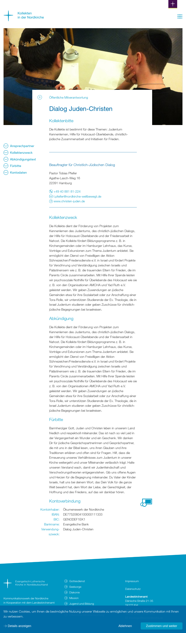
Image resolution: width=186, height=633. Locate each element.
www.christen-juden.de (67, 201)
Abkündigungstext (20, 159)
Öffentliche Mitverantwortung (68, 97)
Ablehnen (125, 626)
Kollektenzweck (18, 152)
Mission (74, 598)
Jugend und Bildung (81, 603)
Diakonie (74, 592)
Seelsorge (75, 586)
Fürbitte (12, 165)
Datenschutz (133, 588)
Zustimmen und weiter (161, 626)
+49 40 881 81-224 (65, 191)
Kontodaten (15, 172)
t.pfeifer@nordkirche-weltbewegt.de (75, 196)
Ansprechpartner (19, 146)
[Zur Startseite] (24, 20)
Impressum (132, 581)
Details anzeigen (19, 626)
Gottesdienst (77, 581)
